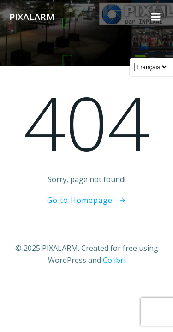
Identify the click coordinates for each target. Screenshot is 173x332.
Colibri (114, 260)
